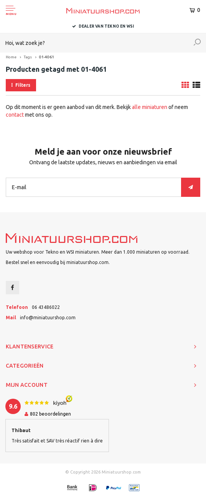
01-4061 (46, 57)
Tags (28, 57)
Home (11, 57)
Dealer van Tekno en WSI (103, 26)
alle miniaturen (149, 107)
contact (15, 115)
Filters (21, 85)
